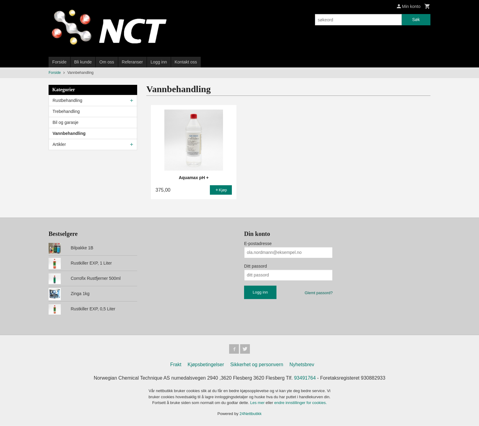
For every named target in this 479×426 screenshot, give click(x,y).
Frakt (175, 364)
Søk (416, 19)
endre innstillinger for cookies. (300, 403)
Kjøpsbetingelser (206, 364)
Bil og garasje (66, 122)
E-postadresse (258, 243)
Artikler (59, 144)
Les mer (258, 403)
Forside (59, 62)
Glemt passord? (319, 293)
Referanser (132, 62)
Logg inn (159, 62)
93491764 (305, 378)
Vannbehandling (69, 133)
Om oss (106, 62)
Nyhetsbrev (302, 364)
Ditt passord (255, 266)
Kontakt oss (186, 62)
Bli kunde (83, 62)
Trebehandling (66, 111)
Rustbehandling (67, 100)
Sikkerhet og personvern (256, 364)
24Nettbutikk (250, 413)
